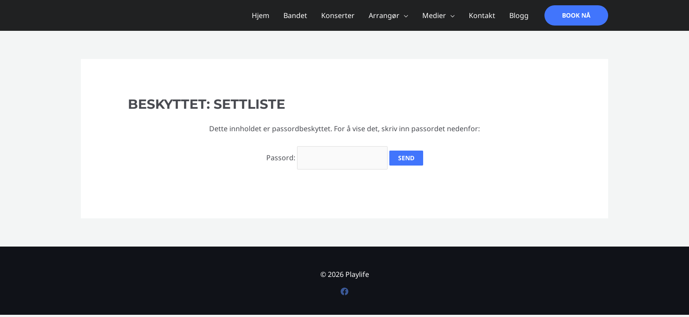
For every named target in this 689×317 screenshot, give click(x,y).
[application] (403, 15)
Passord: (327, 157)
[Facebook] (344, 291)
